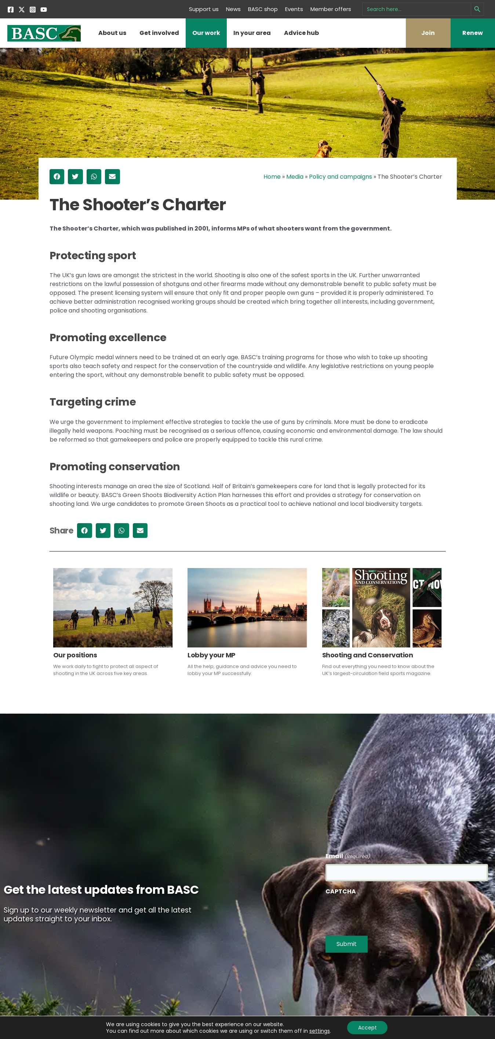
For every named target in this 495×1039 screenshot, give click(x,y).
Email (347, 856)
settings (319, 1031)
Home (272, 176)
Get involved (159, 33)
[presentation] (381, 913)
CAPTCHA (340, 891)
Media (294, 176)
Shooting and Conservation (367, 655)
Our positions (75, 655)
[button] (57, 176)
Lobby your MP (212, 655)
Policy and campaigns (340, 176)
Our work (206, 33)
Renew (472, 33)
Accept (367, 1027)
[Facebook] (10, 9)
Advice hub (301, 33)
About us (112, 33)
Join (428, 33)
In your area (252, 33)
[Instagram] (32, 9)
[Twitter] (21, 9)
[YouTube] (43, 9)
